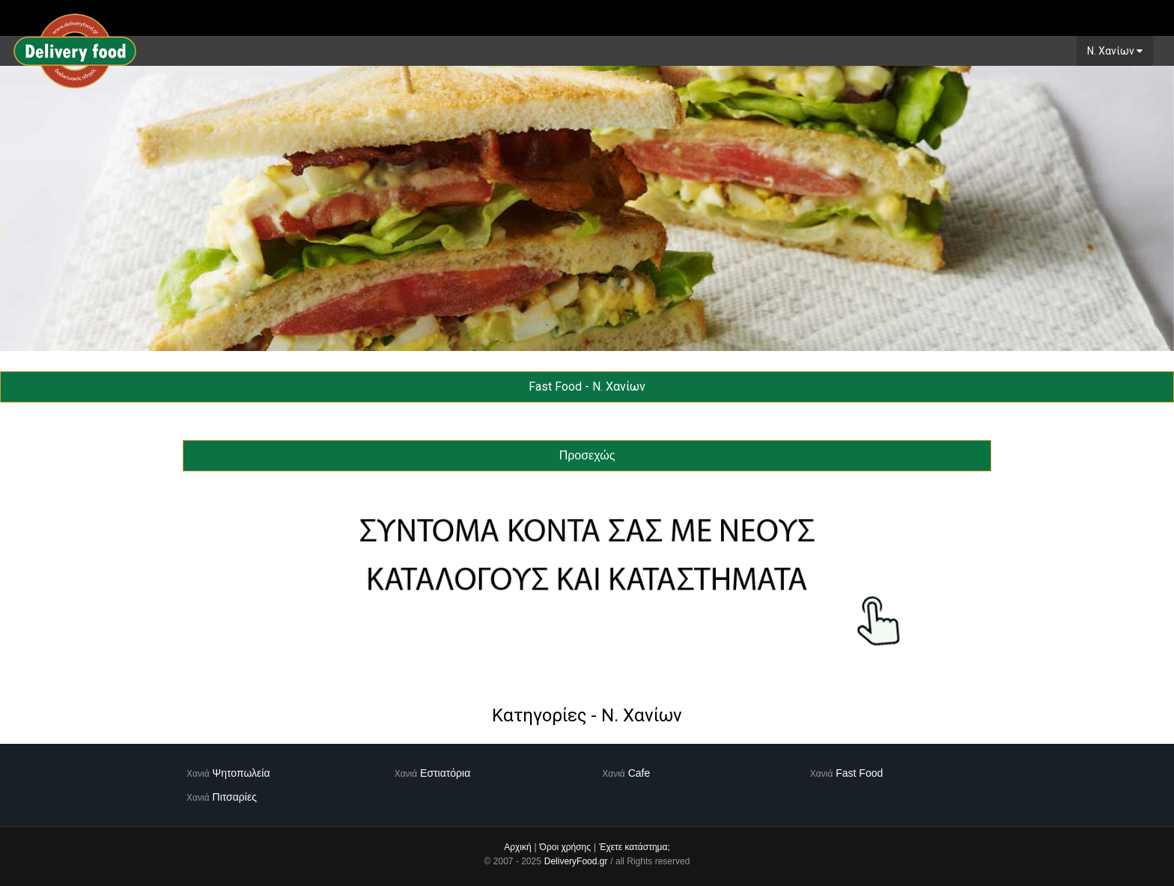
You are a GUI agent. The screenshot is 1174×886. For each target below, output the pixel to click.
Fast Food (859, 773)
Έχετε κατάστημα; (634, 847)
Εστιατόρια (445, 773)
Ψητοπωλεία (241, 773)
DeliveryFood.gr (576, 861)
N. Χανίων (1115, 51)
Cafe (639, 773)
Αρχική (517, 847)
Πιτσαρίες (235, 797)
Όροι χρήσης (565, 847)
